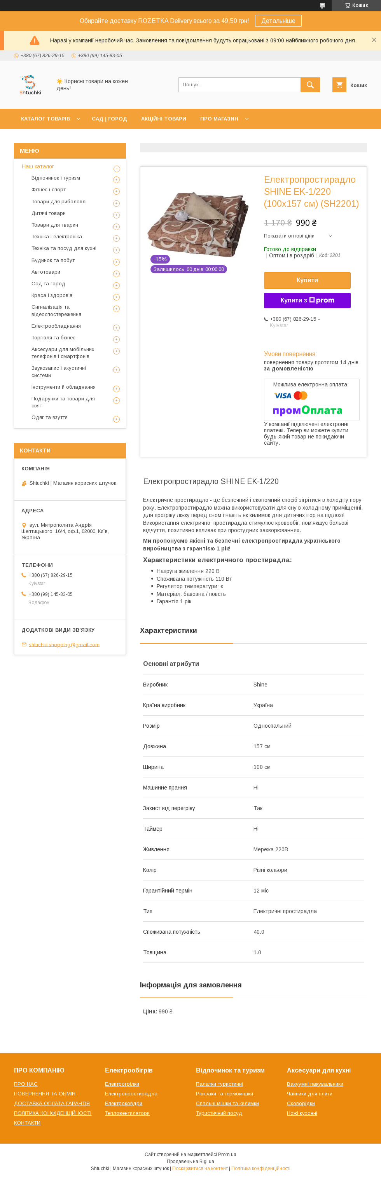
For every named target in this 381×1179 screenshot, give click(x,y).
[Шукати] (310, 84)
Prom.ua (227, 1154)
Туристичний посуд (219, 1113)
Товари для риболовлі (59, 201)
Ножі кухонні (302, 1113)
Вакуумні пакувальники (315, 1084)
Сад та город (48, 283)
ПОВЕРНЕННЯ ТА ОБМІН (44, 1094)
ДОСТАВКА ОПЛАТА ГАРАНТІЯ (52, 1103)
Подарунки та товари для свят (63, 402)
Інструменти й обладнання (63, 387)
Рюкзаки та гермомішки (224, 1094)
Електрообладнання (56, 326)
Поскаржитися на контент (200, 1168)
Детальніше (278, 20)
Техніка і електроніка (56, 236)
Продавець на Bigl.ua (190, 1161)
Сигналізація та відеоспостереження (56, 310)
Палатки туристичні (219, 1084)
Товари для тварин (54, 225)
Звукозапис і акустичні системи (58, 371)
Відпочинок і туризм (55, 178)
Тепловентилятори (127, 1113)
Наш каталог (38, 166)
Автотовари (45, 272)
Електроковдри (123, 1103)
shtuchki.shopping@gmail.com (64, 644)
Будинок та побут (53, 260)
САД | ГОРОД (109, 119)
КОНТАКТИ (27, 1123)
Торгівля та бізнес (53, 338)
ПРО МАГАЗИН (219, 119)
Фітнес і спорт (48, 189)
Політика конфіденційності (260, 1168)
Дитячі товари (48, 213)
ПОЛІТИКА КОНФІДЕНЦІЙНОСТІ (52, 1113)
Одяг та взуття (49, 417)
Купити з (307, 300)
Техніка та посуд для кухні (63, 248)
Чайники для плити (309, 1094)
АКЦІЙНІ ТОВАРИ (163, 119)
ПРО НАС (26, 1084)
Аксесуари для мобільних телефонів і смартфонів (62, 352)
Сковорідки (301, 1103)
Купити (307, 280)
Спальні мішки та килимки (227, 1103)
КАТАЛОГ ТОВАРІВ (45, 119)
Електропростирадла (131, 1094)
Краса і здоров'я (51, 295)
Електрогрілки (122, 1084)
